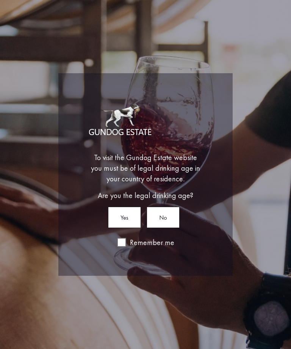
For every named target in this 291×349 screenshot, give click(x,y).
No (163, 218)
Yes (124, 218)
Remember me (152, 242)
